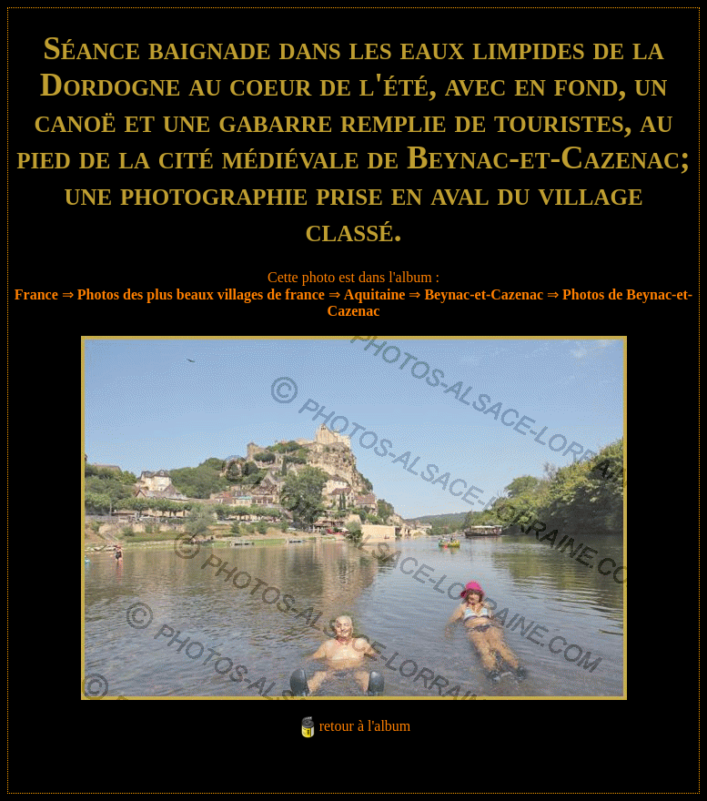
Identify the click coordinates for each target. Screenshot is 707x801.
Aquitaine (375, 294)
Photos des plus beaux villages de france (201, 294)
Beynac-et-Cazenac (483, 294)
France (36, 294)
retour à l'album (365, 726)
